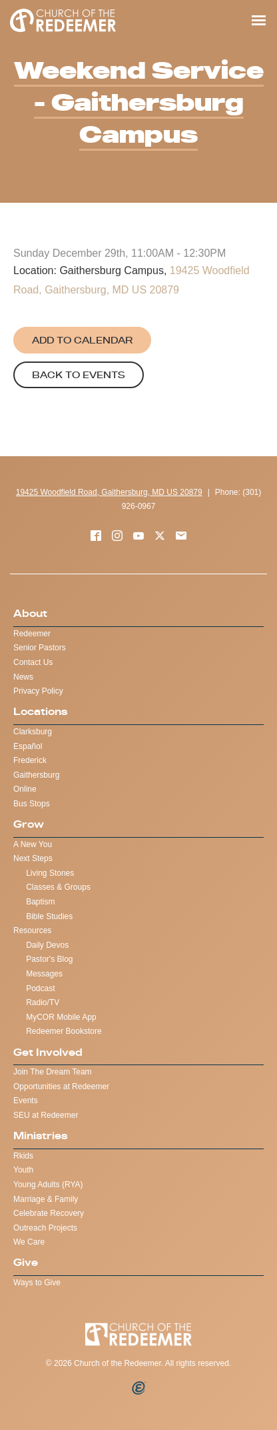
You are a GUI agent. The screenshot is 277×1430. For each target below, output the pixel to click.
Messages (44, 973)
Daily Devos (47, 945)
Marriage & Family (45, 1199)
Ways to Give (37, 1282)
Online (25, 789)
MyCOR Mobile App (61, 1017)
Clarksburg (32, 731)
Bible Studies (49, 916)
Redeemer (32, 633)
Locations (40, 711)
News (23, 677)
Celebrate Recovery (48, 1213)
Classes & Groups (58, 887)
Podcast (40, 988)
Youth (23, 1170)
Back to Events (78, 375)
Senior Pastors (39, 647)
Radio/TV (42, 1002)
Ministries (40, 1135)
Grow (28, 824)
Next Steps (33, 858)
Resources (32, 930)
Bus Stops (31, 803)
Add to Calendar (82, 340)
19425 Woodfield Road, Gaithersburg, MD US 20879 (109, 492)
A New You (32, 844)
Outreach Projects (45, 1228)
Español (27, 746)
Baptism (40, 901)
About (30, 613)
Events (25, 1100)
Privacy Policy (38, 691)
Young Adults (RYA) (48, 1184)
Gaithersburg (36, 775)
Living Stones (50, 873)
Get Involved (48, 1052)
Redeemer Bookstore (63, 1031)
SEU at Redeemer (45, 1115)
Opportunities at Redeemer (61, 1086)
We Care (29, 1242)
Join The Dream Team (52, 1072)
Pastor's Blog (49, 959)
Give (25, 1262)
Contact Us (33, 662)
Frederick (30, 760)
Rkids (23, 1156)
